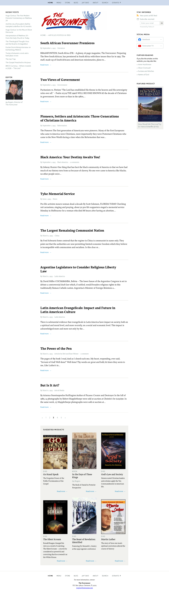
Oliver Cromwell (144, 68)
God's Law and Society (112, 474)
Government (62, 85)
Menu (59, 3)
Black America (62, 162)
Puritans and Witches (146, 71)
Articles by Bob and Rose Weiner (66, 353)
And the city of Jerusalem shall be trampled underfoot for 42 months (18, 25)
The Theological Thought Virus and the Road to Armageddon (17, 42)
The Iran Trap (11, 59)
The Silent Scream (52, 539)
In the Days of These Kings (82, 476)
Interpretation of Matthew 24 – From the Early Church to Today (17, 36)
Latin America (59, 276)
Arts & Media (59, 390)
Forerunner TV (148, 46)
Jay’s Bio (85, 3)
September (47, 48)
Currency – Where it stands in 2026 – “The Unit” (18, 67)
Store (67, 3)
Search (105, 3)
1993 (54, 48)
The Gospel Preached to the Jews (18, 62)
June (44, 199)
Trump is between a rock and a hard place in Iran (17, 54)
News (55, 199)
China (57, 235)
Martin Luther (108, 539)
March (45, 235)
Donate (115, 576)
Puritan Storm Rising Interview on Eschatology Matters (18, 48)
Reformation (62, 125)
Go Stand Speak (51, 474)
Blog (76, 3)
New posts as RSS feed (148, 15)
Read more (44, 65)
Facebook (146, 39)
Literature (61, 48)
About (95, 3)
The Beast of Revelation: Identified (84, 541)
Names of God (143, 74)
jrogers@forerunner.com (84, 588)
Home (50, 3)
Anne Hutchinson (144, 64)
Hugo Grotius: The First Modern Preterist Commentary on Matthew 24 (19, 18)
